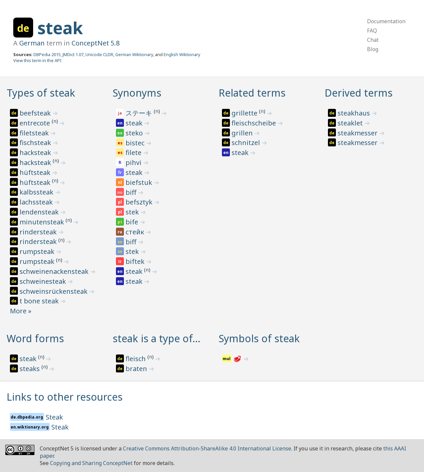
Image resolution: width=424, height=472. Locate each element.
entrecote (36, 122)
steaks (30, 368)
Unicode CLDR (99, 54)
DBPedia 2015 (47, 54)
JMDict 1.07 (73, 54)
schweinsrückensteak (54, 291)
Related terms (252, 93)
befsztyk (140, 201)
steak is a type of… (156, 338)
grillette (245, 113)
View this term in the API (37, 60)
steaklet (351, 122)
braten (137, 368)
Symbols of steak (259, 338)
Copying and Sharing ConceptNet (91, 463)
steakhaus (355, 113)
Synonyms (137, 93)
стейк (136, 231)
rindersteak (39, 231)
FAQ (372, 30)
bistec (136, 142)
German (32, 43)
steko (135, 132)
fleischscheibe (255, 122)
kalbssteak (37, 192)
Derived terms (359, 93)
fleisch (136, 358)
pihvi (134, 162)
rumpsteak (38, 251)
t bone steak (40, 300)
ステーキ (140, 113)
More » (20, 310)
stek (133, 211)
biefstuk (140, 182)
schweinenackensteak (55, 271)
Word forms (35, 338)
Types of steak (41, 93)
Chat (373, 39)
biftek (136, 261)
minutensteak (43, 221)
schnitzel (247, 142)
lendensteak (40, 211)
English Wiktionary (182, 54)
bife (133, 221)
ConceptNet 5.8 (96, 43)
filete (134, 152)
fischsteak (36, 142)
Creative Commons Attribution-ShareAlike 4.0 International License (207, 448)
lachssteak (37, 201)
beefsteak (36, 113)
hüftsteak (36, 172)
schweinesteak (44, 281)
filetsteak (35, 132)
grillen (243, 132)
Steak (54, 417)
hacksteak (36, 152)
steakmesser (358, 132)
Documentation (386, 21)
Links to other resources (65, 397)
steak (60, 28)
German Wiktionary (134, 54)
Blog (372, 49)
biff (132, 192)
